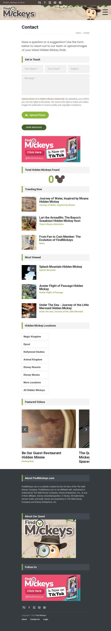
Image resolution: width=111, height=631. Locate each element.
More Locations (32, 382)
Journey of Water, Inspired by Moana (57, 205)
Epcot (27, 344)
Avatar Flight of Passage (51, 292)
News (42, 243)
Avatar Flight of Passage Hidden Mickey (61, 287)
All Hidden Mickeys (34, 390)
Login (45, 619)
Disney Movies (32, 375)
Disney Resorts (32, 367)
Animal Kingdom (33, 359)
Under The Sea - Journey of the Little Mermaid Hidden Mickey (64, 306)
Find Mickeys (41, 615)
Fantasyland (28, 461)
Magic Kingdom (32, 336)
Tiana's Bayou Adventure (51, 224)
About (24, 619)
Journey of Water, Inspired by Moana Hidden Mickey (63, 200)
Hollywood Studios (34, 352)
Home (78, 33)
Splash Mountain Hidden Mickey (60, 266)
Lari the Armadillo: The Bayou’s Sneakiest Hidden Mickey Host (60, 219)
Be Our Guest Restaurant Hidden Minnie (41, 455)
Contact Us (35, 619)
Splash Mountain (47, 270)
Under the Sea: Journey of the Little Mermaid (61, 311)
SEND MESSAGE (34, 127)
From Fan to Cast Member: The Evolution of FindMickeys (60, 238)
